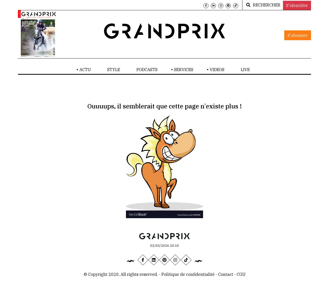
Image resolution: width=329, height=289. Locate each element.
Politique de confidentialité (188, 274)
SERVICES (183, 69)
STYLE (113, 69)
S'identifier (297, 5)
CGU (241, 274)
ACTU (85, 69)
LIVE (245, 69)
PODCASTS (147, 69)
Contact (226, 274)
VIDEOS (217, 69)
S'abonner (298, 35)
